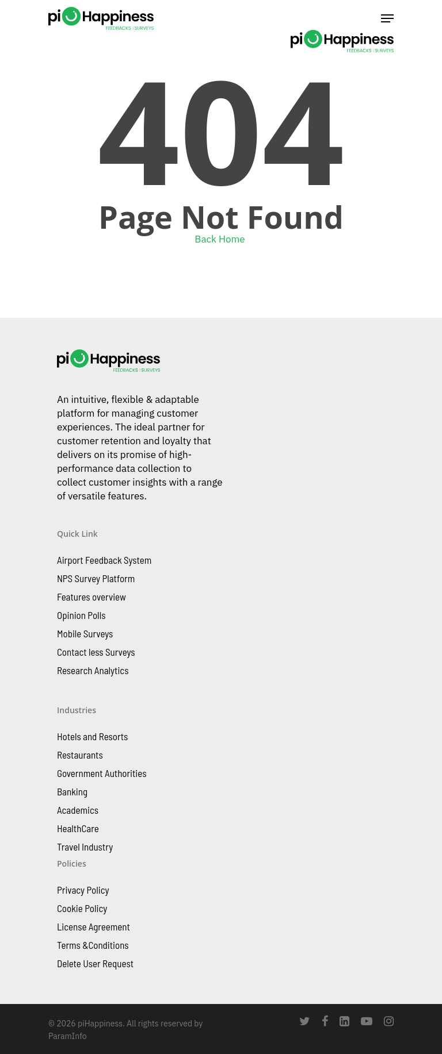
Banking (72, 791)
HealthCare (78, 828)
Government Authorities (101, 773)
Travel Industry (85, 846)
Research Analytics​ (92, 670)
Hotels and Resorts (92, 736)
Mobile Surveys (85, 633)
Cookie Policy (82, 908)
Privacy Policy (83, 889)
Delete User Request (95, 963)
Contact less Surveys (96, 651)
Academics (77, 809)
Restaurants (80, 754)
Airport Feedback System (104, 560)
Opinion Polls (81, 615)
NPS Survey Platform (96, 578)
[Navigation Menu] (387, 18)
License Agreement (93, 926)
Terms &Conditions (93, 945)
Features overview (91, 596)
